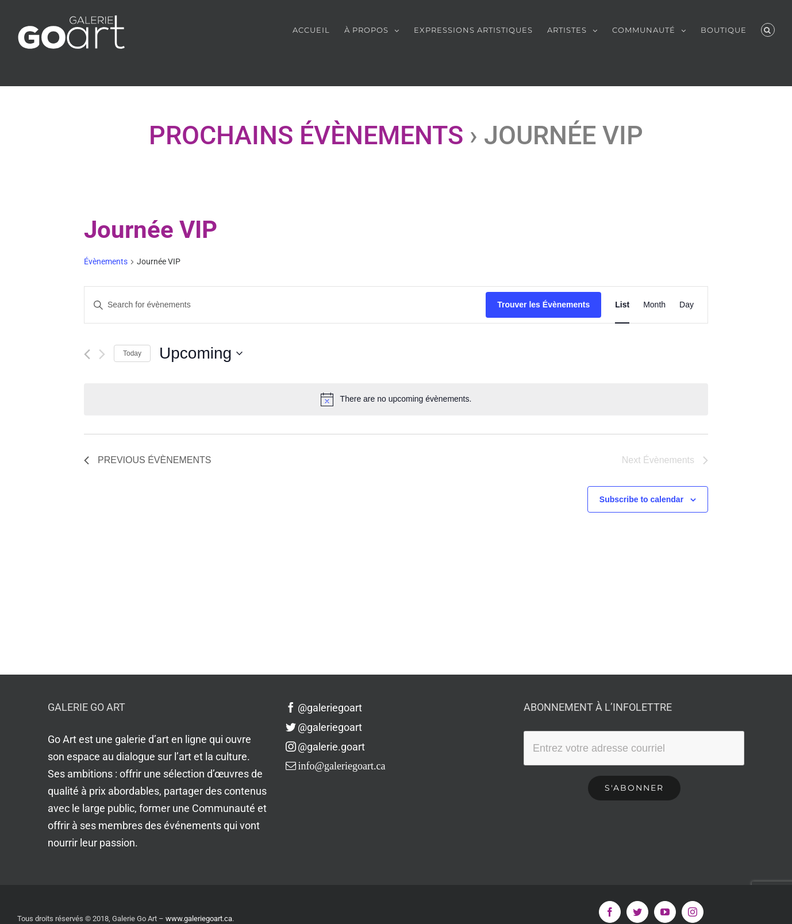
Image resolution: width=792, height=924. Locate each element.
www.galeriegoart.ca (199, 918)
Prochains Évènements (306, 135)
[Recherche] (768, 29)
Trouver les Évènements (543, 304)
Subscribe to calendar (641, 499)
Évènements (106, 261)
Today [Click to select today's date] (132, 353)
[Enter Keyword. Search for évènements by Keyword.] (285, 305)
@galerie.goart (326, 747)
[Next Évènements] (102, 354)
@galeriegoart (324, 708)
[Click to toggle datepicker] (201, 353)
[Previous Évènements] (87, 354)
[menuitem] (318, 29)
